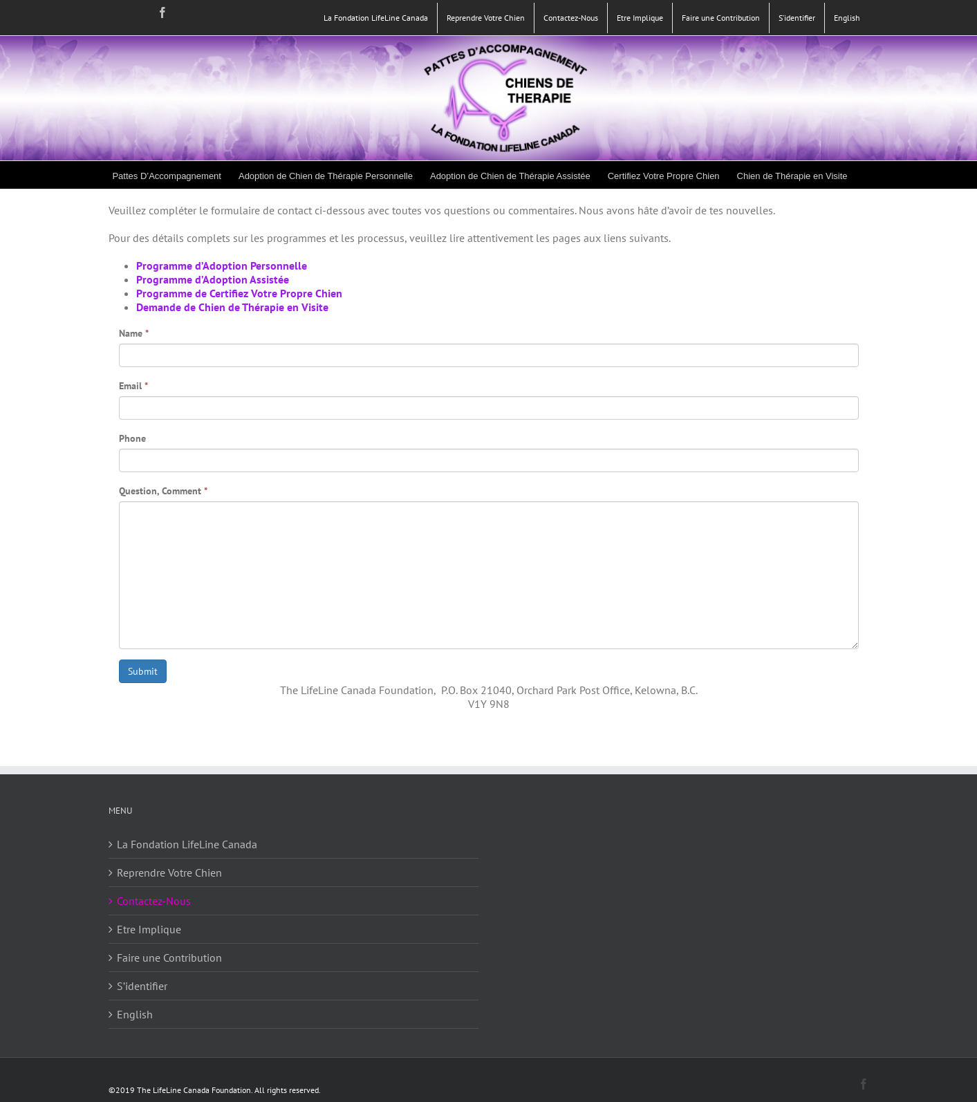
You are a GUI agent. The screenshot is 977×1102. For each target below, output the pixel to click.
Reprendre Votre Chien (169, 872)
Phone (132, 438)
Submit (143, 671)
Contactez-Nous (154, 901)
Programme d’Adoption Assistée (212, 279)
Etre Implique (149, 929)
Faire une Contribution (169, 957)
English (135, 1014)
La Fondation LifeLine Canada (187, 844)
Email (133, 386)
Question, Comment (163, 491)
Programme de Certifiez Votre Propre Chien (239, 293)
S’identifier (142, 986)
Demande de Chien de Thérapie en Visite (232, 307)
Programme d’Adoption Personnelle (221, 265)
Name (134, 333)
